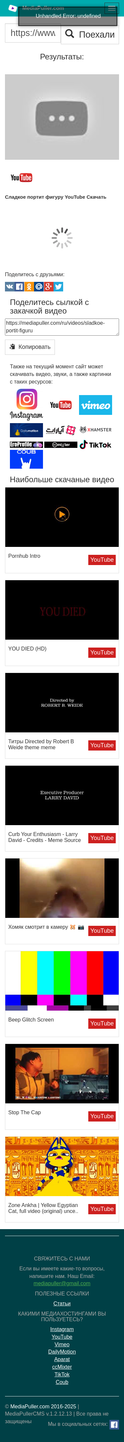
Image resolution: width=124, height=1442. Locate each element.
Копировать (30, 346)
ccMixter (62, 1367)
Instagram (62, 1329)
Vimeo (62, 1344)
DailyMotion (62, 1352)
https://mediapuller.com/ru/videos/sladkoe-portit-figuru (62, 327)
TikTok (62, 1374)
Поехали (90, 34)
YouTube (102, 559)
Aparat (62, 1359)
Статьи (62, 1303)
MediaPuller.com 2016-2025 (43, 1406)
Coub (62, 1382)
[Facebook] (114, 1424)
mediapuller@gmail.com (62, 1283)
